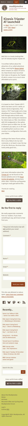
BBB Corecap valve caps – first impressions (10, 347)
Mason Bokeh (19, 68)
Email (5, 267)
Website (5, 275)
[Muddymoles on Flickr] (19, 302)
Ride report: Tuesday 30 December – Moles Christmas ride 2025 (13, 353)
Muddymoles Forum (8, 404)
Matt (7, 25)
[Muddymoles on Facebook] (4, 302)
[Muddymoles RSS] (24, 302)
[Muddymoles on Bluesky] (9, 302)
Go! (23, 372)
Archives (4, 399)
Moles (3, 397)
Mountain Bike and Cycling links (12, 402)
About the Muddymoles (9, 395)
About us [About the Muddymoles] (3, 2)
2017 (9, 27)
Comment (7, 235)
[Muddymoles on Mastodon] (14, 302)
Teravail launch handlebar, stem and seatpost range (11, 342)
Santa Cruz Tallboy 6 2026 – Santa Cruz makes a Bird (10, 314)
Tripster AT (5, 174)
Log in (16, 2)
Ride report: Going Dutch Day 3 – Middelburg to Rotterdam (12, 320)
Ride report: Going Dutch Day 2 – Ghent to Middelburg (11, 325)
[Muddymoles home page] (4, 8)
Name (5, 258)
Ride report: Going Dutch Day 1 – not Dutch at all (10, 331)
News (13, 27)
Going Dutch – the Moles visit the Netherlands (10, 336)
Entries (5, 409)
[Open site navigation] (26, 2)
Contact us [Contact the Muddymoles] (10, 2)
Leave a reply (8, 30)
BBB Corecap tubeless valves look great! (9, 358)
